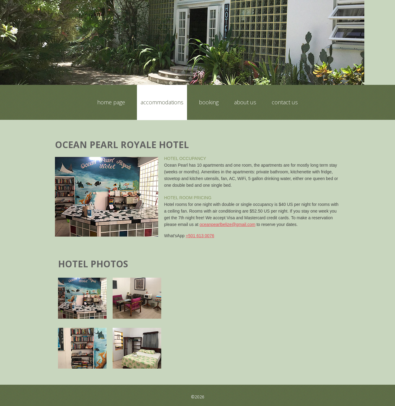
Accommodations (162, 102)
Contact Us (285, 102)
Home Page (111, 102)
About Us (245, 102)
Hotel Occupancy (185, 158)
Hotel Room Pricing (188, 197)
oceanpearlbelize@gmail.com (227, 224)
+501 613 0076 (200, 235)
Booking (209, 102)
